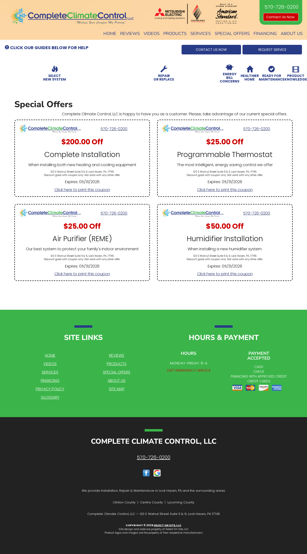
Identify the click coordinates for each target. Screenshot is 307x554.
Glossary (50, 397)
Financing (265, 33)
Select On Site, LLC (167, 525)
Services (200, 33)
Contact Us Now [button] (280, 17)
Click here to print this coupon (82, 189)
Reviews (130, 33)
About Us (292, 33)
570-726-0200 (113, 129)
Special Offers (232, 33)
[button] (211, 50)
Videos (151, 33)
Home (109, 33)
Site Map (116, 389)
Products (175, 33)
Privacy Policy (50, 389)
